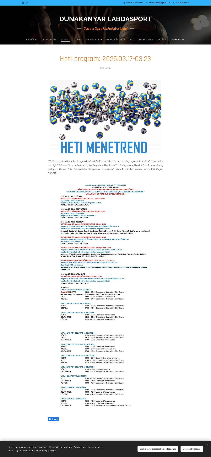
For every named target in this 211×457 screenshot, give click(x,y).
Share (53, 419)
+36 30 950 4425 (182, 2)
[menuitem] (39, 39)
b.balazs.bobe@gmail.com (159, 2)
